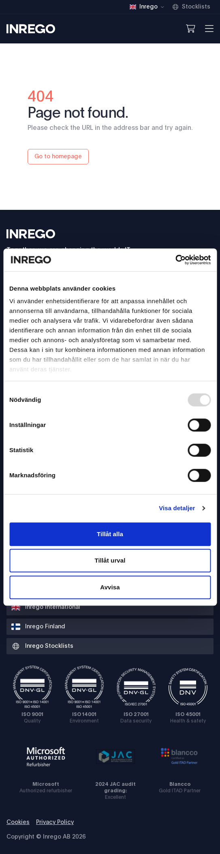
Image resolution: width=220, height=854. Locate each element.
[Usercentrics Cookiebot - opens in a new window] (175, 259)
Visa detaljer (177, 508)
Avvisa (110, 587)
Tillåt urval (110, 560)
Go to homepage (58, 157)
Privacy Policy (55, 822)
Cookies (18, 822)
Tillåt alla (110, 534)
